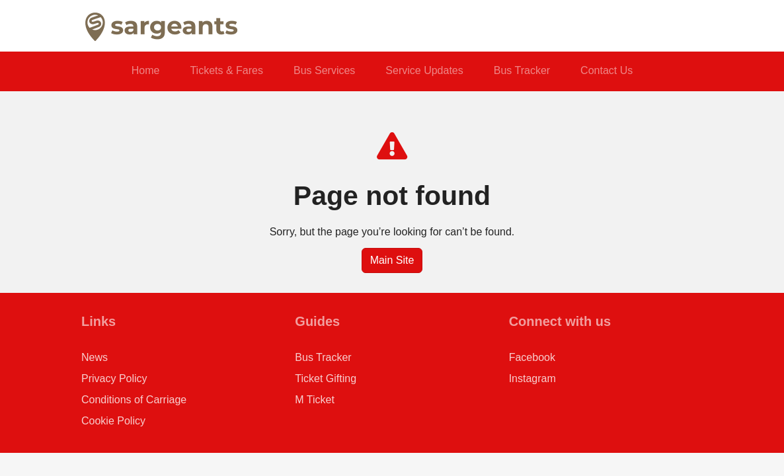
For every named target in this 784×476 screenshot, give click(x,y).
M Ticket (314, 399)
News (94, 357)
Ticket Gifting (325, 378)
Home (146, 70)
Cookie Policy (113, 420)
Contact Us (606, 70)
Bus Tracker (522, 70)
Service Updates (424, 70)
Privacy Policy (114, 378)
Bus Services (324, 70)
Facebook (532, 357)
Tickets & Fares (226, 70)
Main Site (392, 260)
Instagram (532, 378)
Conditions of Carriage (133, 399)
